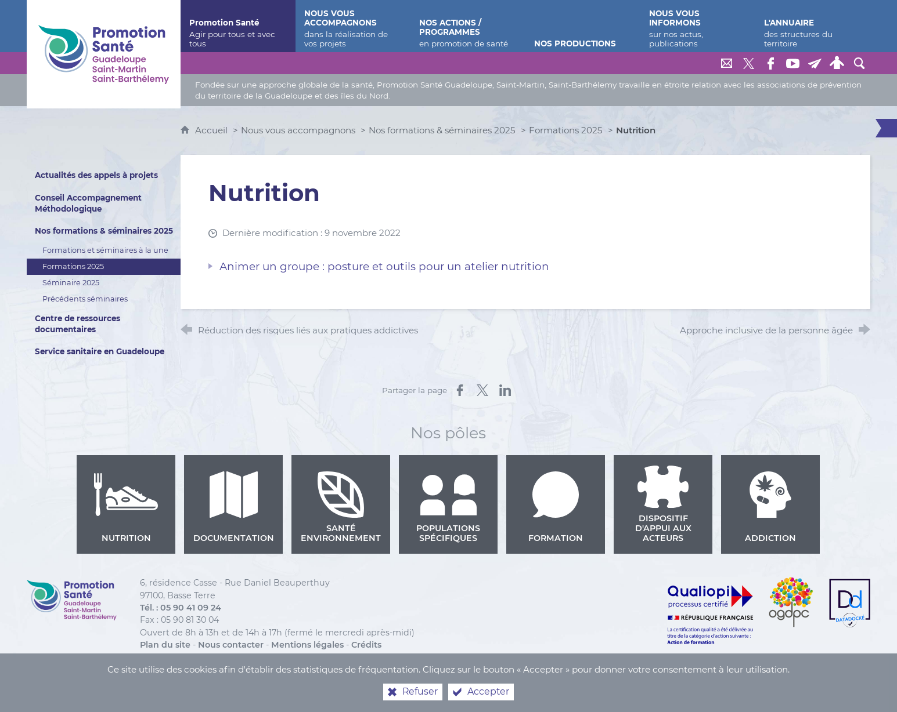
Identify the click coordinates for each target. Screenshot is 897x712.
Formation (556, 507)
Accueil (212, 130)
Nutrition (126, 507)
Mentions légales (307, 645)
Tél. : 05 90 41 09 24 (180, 607)
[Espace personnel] (837, 63)
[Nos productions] (582, 26)
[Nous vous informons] (697, 26)
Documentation (233, 507)
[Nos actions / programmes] (467, 26)
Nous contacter (231, 645)
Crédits (366, 645)
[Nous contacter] (727, 63)
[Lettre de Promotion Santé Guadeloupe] (815, 63)
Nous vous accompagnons (298, 130)
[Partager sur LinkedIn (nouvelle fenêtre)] (505, 390)
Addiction (771, 507)
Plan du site (165, 645)
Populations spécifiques (448, 507)
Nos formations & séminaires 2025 (442, 130)
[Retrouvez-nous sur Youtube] (793, 63)
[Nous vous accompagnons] (353, 26)
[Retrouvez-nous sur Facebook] (771, 63)
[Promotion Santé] (238, 26)
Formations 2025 (566, 130)
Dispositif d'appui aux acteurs (663, 504)
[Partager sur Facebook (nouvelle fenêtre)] (460, 390)
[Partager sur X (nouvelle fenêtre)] (482, 390)
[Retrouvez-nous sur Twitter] (749, 63)
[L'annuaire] (812, 26)
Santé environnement (341, 507)
